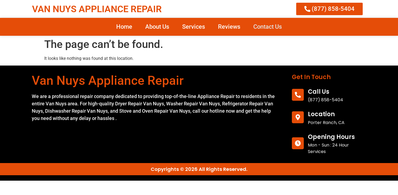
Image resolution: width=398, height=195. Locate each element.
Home (124, 26)
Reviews (229, 26)
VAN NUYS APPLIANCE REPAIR (97, 9)
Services (193, 26)
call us (318, 91)
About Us (157, 26)
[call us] (298, 95)
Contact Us (267, 26)
